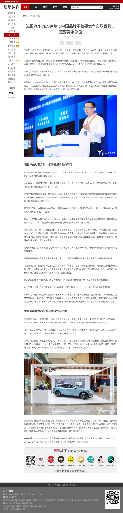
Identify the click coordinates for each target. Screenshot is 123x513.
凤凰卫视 (23, 494)
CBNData (38, 494)
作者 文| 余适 (74, 37)
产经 (55, 7)
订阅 (65, 7)
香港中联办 (30, 494)
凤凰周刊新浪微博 (8, 494)
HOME (24, 16)
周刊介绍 (50, 485)
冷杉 (45, 7)
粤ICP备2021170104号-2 (38, 506)
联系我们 (72, 485)
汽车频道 (32, 16)
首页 (25, 7)
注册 (117, 6)
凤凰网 (17, 494)
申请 (10, 491)
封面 (35, 7)
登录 (114, 6)
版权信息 (5, 497)
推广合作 (65, 485)
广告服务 (58, 485)
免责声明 (13, 497)
